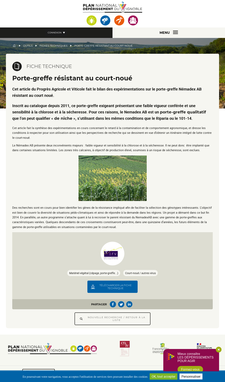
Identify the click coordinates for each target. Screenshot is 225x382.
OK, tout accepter (163, 376)
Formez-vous (190, 369)
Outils (28, 45)
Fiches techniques (53, 45)
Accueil (14, 46)
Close (219, 350)
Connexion (54, 32)
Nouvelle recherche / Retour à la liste (117, 319)
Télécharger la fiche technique (115, 287)
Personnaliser (191, 376)
